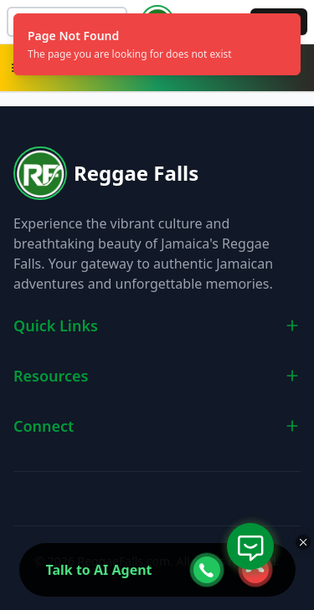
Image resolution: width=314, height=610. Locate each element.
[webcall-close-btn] (255, 569)
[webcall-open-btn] (206, 569)
